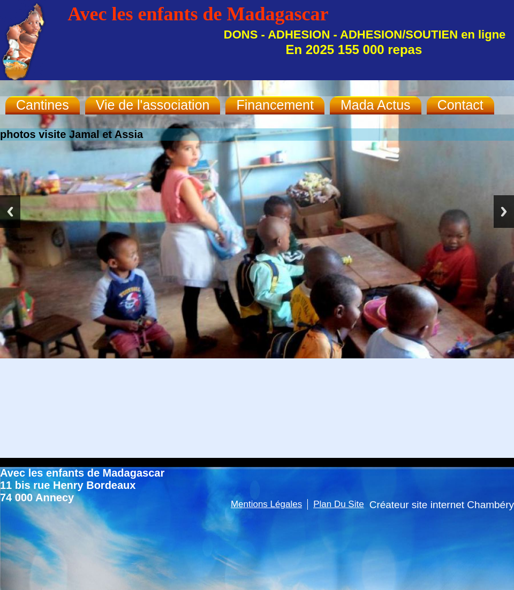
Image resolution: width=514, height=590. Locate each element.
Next (504, 211)
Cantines (42, 104)
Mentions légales (266, 504)
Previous (10, 211)
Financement (275, 104)
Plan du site (338, 504)
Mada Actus (376, 104)
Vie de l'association (153, 104)
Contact (460, 104)
